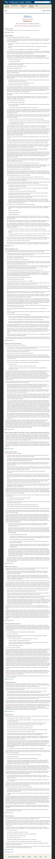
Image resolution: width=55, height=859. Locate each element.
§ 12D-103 (15, 13)
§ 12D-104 (19, 13)
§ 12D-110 (44, 13)
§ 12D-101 (7, 13)
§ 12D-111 (48, 13)
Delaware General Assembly (14, 856)
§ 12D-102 (11, 13)
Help (46, 856)
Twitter (41, 856)
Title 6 (5, 10)
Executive (29, 856)
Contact (35, 856)
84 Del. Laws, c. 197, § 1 (9, 32)
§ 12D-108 (36, 13)
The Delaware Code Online (18, 2)
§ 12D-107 (32, 13)
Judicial (23, 856)
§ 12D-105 (23, 13)
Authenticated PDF (47, 10)
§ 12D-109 (40, 13)
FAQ (37, 5)
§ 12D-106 (27, 13)
